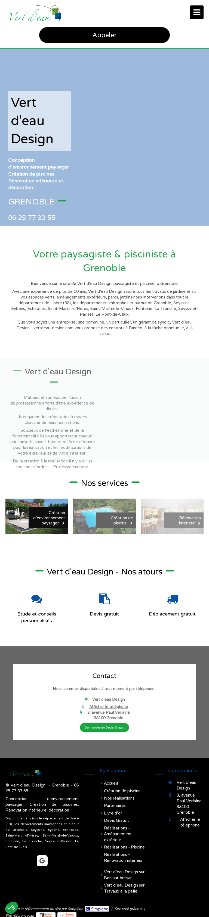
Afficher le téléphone (106, 703)
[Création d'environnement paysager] (36, 516)
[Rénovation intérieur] (172, 516)
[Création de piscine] (104, 516)
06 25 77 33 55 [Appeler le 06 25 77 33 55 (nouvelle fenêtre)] (32, 217)
